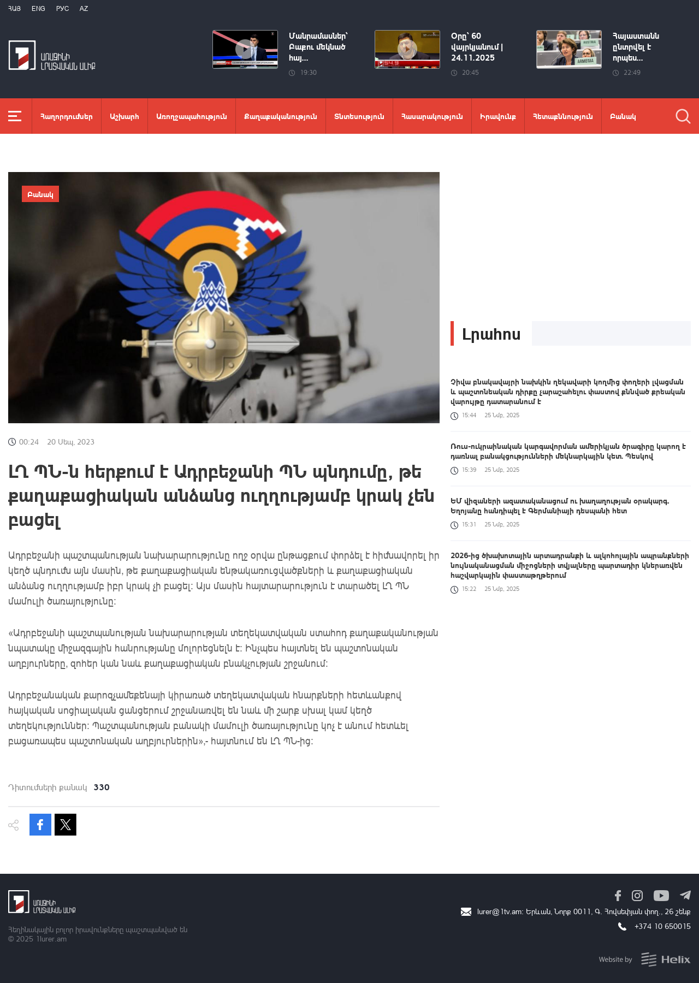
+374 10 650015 (663, 926)
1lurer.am (51, 938)
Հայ (14, 8)
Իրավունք (498, 116)
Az (84, 8)
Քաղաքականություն (280, 116)
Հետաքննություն (563, 116)
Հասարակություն (432, 116)
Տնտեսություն (359, 116)
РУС (62, 8)
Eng (38, 8)
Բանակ (623, 116)
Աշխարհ (124, 116)
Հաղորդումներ (66, 116)
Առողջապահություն (191, 116)
